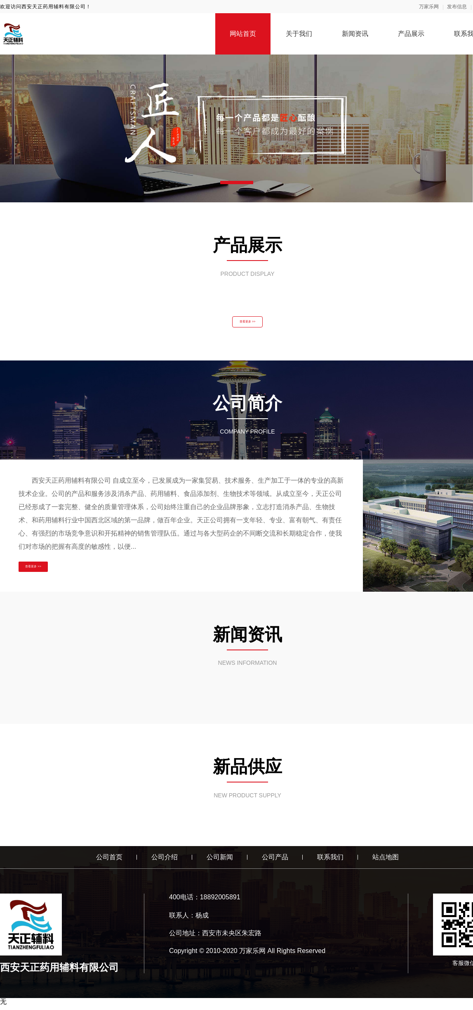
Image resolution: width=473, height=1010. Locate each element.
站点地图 (385, 861)
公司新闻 (220, 861)
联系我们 (330, 861)
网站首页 (243, 33)
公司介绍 (164, 861)
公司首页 (109, 861)
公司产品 (275, 861)
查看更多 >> (247, 324)
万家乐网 (429, 6)
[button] (236, 182)
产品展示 (411, 33)
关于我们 (299, 33)
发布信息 (457, 6)
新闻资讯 (355, 33)
